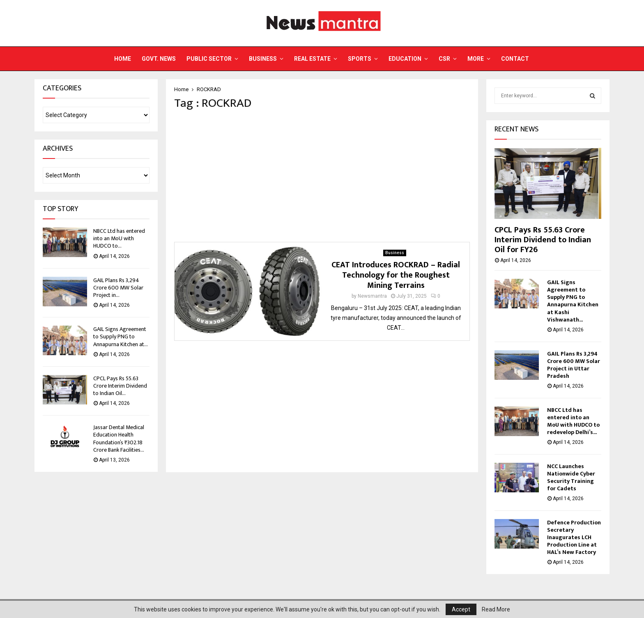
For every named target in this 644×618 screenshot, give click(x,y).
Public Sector (209, 58)
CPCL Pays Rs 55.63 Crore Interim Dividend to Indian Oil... (120, 386)
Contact (515, 58)
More (475, 58)
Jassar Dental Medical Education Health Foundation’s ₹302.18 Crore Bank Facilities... (118, 439)
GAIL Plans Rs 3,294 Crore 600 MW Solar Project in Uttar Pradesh (573, 365)
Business (263, 58)
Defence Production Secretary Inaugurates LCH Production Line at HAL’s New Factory (574, 537)
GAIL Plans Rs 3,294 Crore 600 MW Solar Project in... (118, 288)
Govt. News (159, 58)
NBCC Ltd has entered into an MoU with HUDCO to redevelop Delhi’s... (573, 421)
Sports (359, 58)
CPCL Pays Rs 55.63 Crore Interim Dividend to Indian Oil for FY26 (542, 240)
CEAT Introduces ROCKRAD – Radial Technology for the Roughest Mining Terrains (395, 275)
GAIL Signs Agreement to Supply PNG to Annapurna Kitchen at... (120, 336)
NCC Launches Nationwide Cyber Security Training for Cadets (571, 477)
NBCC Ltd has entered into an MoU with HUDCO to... (119, 238)
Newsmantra (372, 296)
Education (405, 58)
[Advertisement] (322, 176)
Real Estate (312, 58)
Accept (461, 609)
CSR (444, 58)
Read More (496, 609)
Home (122, 58)
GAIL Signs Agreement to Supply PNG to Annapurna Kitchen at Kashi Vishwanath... (572, 301)
